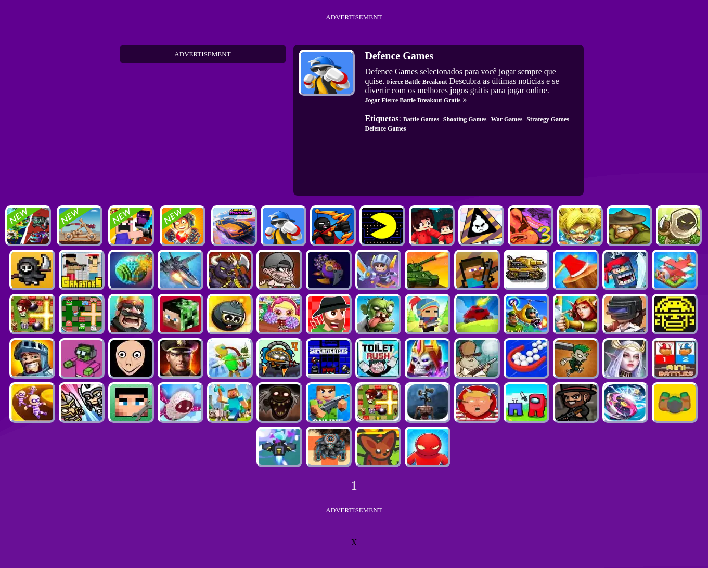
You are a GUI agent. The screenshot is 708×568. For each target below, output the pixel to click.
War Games (507, 119)
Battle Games (421, 119)
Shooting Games (465, 119)
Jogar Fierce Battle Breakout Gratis (413, 100)
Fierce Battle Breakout (417, 81)
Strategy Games (547, 119)
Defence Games (385, 128)
